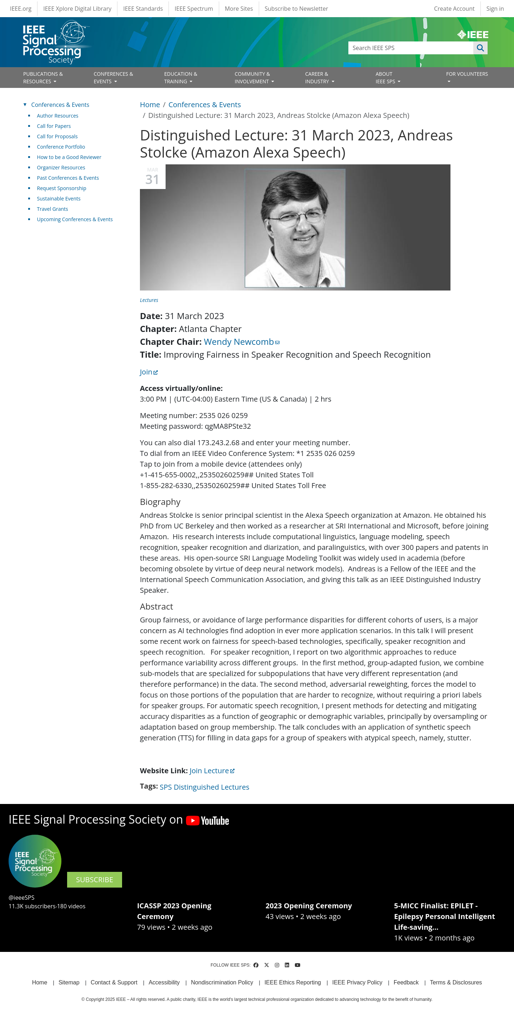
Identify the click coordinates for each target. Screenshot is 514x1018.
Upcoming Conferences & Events (75, 219)
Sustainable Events (59, 198)
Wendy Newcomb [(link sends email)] (241, 341)
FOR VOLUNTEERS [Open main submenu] (467, 73)
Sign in (495, 9)
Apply (480, 47)
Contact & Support (114, 982)
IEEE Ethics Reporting (292, 982)
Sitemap (69, 982)
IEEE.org (20, 9)
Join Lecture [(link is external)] (212, 770)
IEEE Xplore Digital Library (77, 9)
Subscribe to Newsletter (296, 9)
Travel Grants (52, 208)
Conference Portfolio (61, 146)
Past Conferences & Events (68, 177)
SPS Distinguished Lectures (205, 787)
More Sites (239, 9)
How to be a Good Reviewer (69, 157)
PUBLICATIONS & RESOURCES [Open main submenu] (43, 77)
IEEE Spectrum (194, 9)
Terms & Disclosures (456, 982)
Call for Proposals (57, 136)
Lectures (149, 300)
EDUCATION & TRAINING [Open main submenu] (180, 77)
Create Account (454, 9)
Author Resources (58, 115)
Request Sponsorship (61, 188)
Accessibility (164, 982)
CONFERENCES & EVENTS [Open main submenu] (113, 77)
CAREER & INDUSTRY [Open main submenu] (317, 77)
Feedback (406, 982)
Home (150, 104)
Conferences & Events (204, 104)
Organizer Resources (61, 167)
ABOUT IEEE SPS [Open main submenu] (386, 77)
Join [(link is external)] (149, 372)
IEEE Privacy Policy (357, 982)
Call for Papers (54, 126)
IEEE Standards (143, 9)
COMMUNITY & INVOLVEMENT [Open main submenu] (252, 77)
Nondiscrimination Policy (222, 982)
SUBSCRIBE (94, 879)
